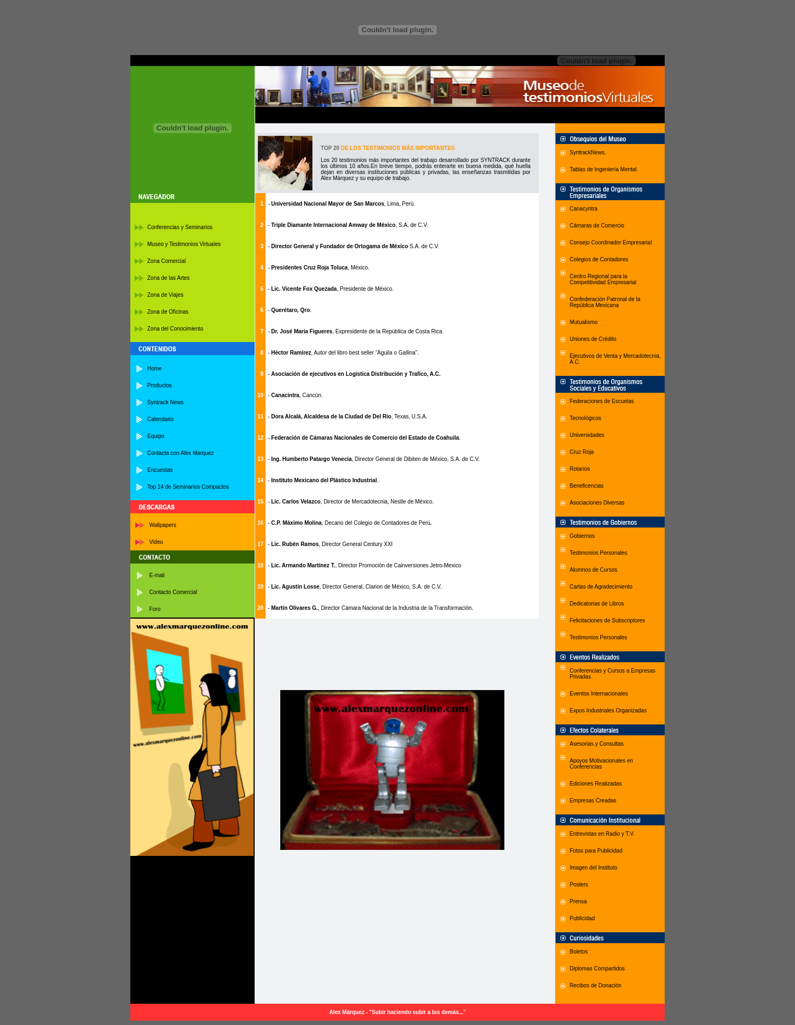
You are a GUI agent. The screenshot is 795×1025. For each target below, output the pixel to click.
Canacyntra (584, 209)
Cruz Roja (582, 452)
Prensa (578, 901)
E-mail (157, 575)
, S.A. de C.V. (349, 225)
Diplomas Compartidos (597, 969)
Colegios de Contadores (599, 259)
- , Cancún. (295, 395)
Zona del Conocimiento (175, 329)
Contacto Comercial (173, 592)
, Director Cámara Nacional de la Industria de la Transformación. (395, 608)
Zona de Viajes (165, 295)
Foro (155, 609)
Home (154, 368)
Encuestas (160, 470)
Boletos (579, 952)
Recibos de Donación (596, 985)
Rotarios (580, 469)
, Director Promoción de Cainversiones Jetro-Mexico (398, 565)
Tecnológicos (585, 418)
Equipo (155, 436)
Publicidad (582, 918)
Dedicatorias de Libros (597, 604)
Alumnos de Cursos (593, 570)
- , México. (319, 268)
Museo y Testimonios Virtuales (184, 244)
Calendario (160, 419)
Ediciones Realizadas (596, 784)
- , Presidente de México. (331, 289)
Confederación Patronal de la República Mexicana (605, 302)
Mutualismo (584, 322)
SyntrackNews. (588, 152)
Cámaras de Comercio (597, 226)
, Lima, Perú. (343, 204)
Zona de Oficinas (168, 312)
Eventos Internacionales (599, 694)
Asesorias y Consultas (597, 744)
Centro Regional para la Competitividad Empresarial (603, 279)
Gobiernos (582, 536)
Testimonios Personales (599, 553)
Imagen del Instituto (593, 868)
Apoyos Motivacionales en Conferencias (601, 764)
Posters (579, 885)
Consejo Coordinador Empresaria (610, 242)
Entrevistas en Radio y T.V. (602, 834)
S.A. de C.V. (424, 246)
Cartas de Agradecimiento (601, 587)
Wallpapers (163, 525)
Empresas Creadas (593, 801)
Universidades (587, 435)
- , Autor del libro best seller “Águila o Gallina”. (343, 353)
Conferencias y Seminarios (180, 227)
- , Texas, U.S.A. (347, 416)
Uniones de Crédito (593, 339)
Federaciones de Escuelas (602, 401)
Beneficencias (587, 486)
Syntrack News (165, 402)
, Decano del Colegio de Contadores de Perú (376, 523)
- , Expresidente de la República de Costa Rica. (355, 331)
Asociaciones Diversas (597, 503)
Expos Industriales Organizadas (608, 711)
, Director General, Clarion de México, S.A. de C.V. (381, 587)
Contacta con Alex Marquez (180, 453)
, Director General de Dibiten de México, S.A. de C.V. (416, 459)
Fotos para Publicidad (596, 851)
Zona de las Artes (168, 278)
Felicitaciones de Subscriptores (607, 621)
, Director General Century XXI (355, 544)
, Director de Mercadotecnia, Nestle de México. (377, 502)
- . (289, 310)
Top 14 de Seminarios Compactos (188, 487)
